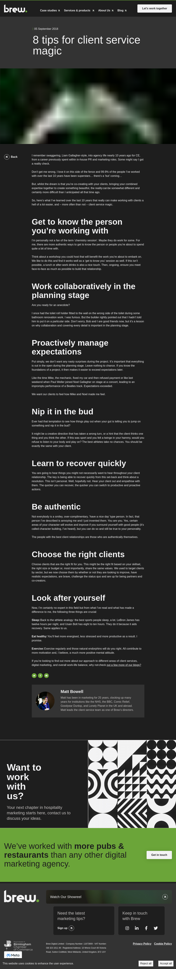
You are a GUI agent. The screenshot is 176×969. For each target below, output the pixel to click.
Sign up (62, 928)
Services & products (77, 10)
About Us (104, 10)
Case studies (48, 10)
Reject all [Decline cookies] (146, 963)
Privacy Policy (142, 943)
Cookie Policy (163, 943)
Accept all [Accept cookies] (166, 963)
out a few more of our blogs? (124, 665)
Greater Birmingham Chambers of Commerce (18, 945)
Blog (121, 10)
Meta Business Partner (13, 956)
